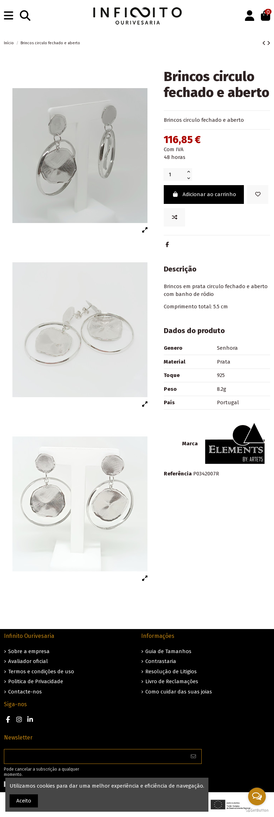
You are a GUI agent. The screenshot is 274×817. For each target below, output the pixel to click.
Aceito (23, 801)
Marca (190, 443)
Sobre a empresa (29, 651)
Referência (178, 473)
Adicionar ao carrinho (204, 194)
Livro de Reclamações (171, 681)
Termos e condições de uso (41, 671)
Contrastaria (160, 661)
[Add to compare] (174, 217)
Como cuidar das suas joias (178, 692)
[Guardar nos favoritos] (257, 194)
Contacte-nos (25, 692)
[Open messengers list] (257, 796)
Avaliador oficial (28, 661)
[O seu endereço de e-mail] (95, 756)
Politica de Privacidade (35, 681)
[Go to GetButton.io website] (257, 810)
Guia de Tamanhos (168, 651)
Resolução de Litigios (171, 671)
